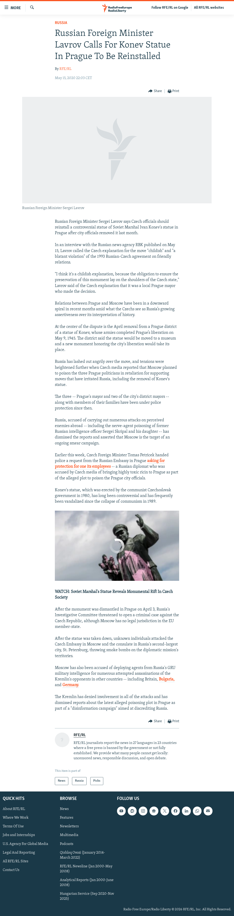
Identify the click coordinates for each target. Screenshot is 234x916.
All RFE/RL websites (209, 8)
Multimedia (69, 835)
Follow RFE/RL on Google (170, 8)
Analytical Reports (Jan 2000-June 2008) (87, 882)
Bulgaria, (167, 679)
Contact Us (11, 870)
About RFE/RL (14, 809)
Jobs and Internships (19, 835)
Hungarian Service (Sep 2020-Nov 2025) (87, 896)
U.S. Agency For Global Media (25, 844)
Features (66, 818)
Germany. (70, 685)
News (64, 809)
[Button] (155, 91)
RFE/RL (65, 69)
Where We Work (16, 818)
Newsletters (69, 826)
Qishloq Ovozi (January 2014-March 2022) (82, 855)
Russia (61, 23)
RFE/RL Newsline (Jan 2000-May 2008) (86, 868)
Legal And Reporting (19, 852)
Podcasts (66, 844)
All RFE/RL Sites (15, 861)
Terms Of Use (13, 826)
